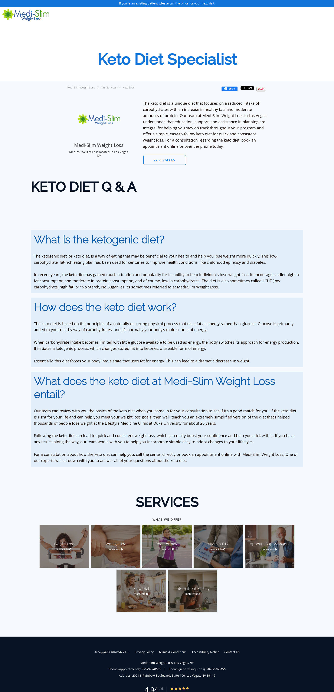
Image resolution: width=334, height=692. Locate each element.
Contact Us (232, 652)
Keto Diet (128, 87)
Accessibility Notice (205, 652)
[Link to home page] (24, 15)
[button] (164, 160)
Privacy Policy (144, 652)
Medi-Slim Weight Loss (81, 87)
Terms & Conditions (173, 652)
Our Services (109, 87)
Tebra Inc (123, 652)
